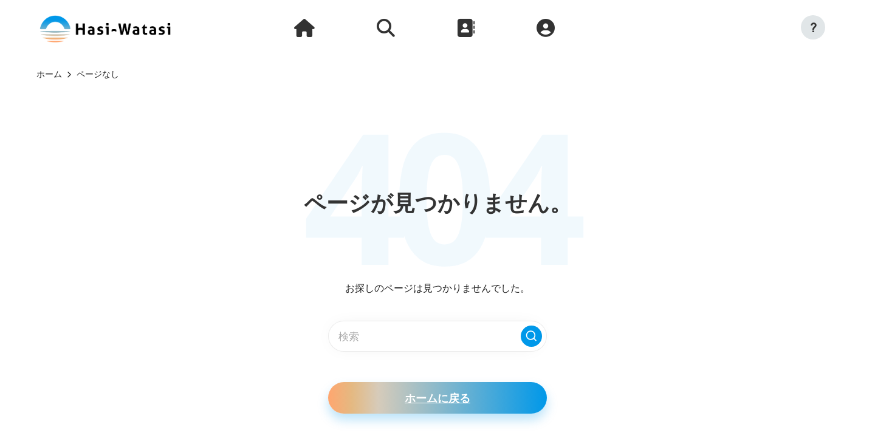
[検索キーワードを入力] (437, 336)
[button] (813, 27)
